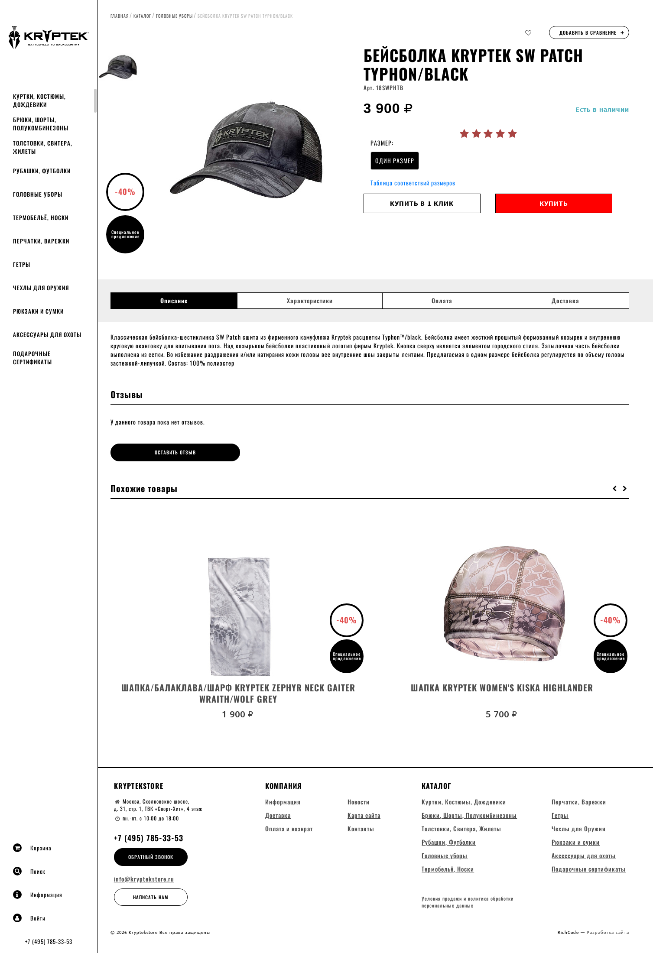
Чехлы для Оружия (41, 287)
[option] (252, 153)
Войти (29, 918)
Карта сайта (364, 815)
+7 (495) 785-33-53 (48, 941)
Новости (359, 801)
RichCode (569, 932)
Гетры (21, 264)
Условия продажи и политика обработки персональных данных (467, 902)
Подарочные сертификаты (32, 357)
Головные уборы (37, 194)
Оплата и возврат (289, 828)
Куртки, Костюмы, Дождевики (39, 100)
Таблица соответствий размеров (412, 182)
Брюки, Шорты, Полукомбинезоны (40, 123)
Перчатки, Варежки (41, 241)
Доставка (565, 301)
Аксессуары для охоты (47, 334)
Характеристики (310, 301)
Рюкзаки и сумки (38, 311)
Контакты (361, 828)
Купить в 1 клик (422, 203)
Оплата (442, 301)
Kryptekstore (138, 786)
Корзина (32, 847)
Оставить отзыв (175, 452)
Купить (553, 203)
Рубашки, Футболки (42, 170)
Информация (37, 894)
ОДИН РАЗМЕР (394, 160)
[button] (615, 488)
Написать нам (151, 897)
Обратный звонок (150, 856)
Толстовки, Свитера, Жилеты (42, 147)
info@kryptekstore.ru (144, 879)
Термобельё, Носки (40, 217)
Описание (174, 301)
